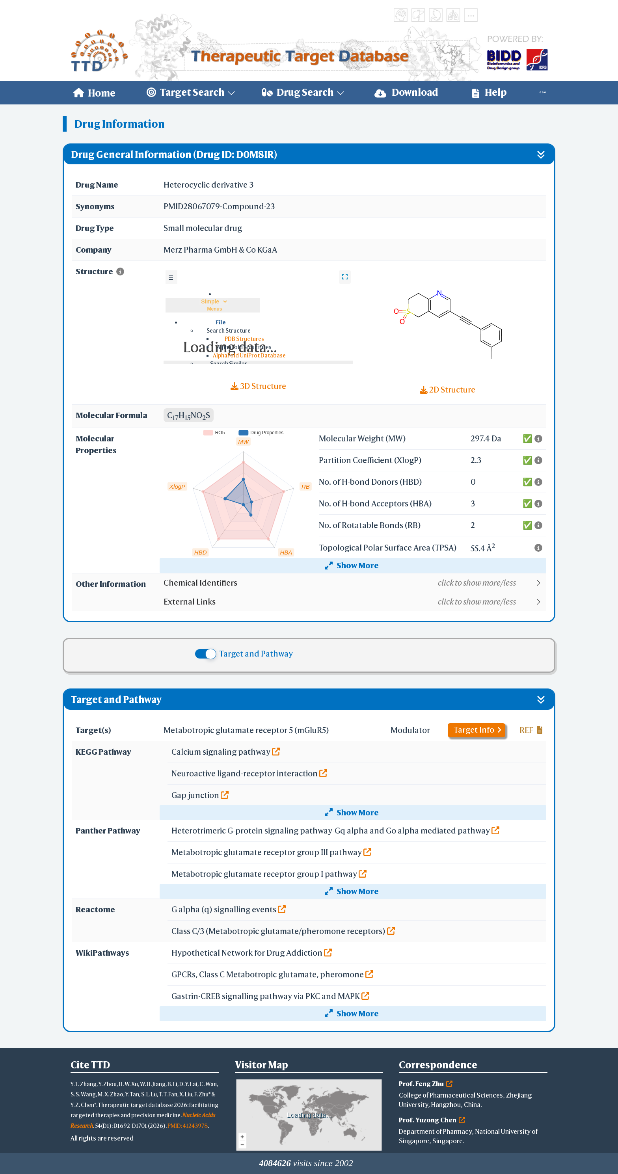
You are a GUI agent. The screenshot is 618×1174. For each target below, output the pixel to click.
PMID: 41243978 (188, 1125)
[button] (354, 582)
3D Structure (258, 386)
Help (489, 92)
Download (406, 92)
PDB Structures (244, 338)
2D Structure (447, 389)
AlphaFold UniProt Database (249, 355)
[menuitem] (94, 92)
